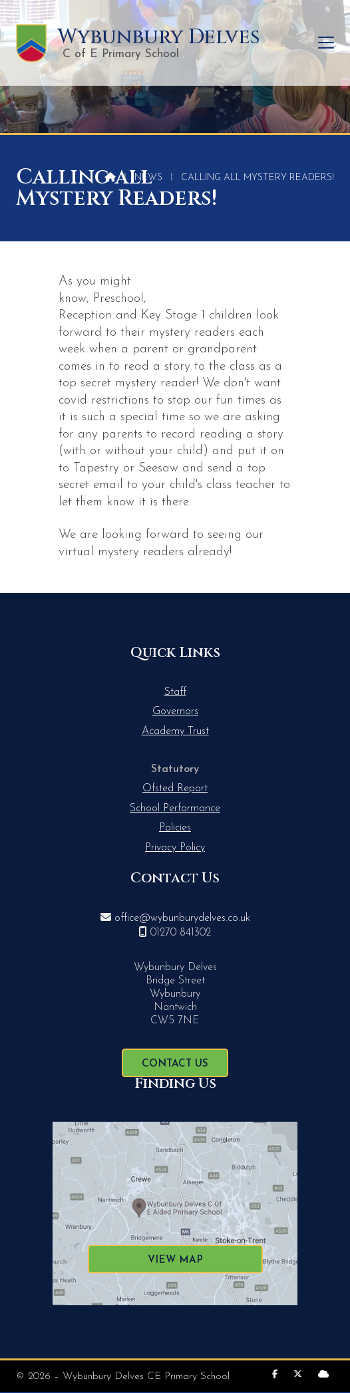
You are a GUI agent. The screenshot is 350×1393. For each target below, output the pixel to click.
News (148, 178)
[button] (326, 43)
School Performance (175, 808)
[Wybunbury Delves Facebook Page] (274, 1374)
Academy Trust (175, 731)
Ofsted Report (175, 788)
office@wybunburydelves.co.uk (182, 918)
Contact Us (175, 1064)
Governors (175, 711)
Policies (175, 828)
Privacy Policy (175, 847)
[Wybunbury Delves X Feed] (297, 1374)
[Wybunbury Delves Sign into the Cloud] (323, 1374)
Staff (175, 692)
